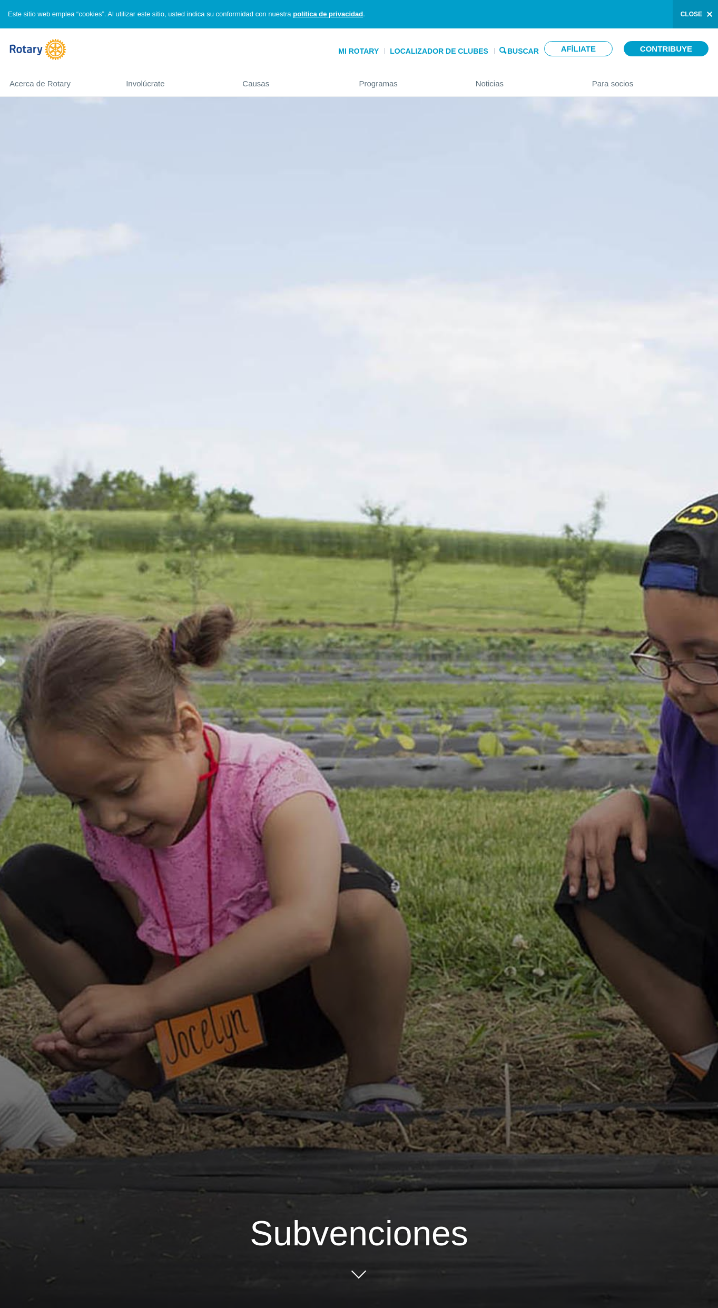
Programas (406, 79)
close (691, 14)
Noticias (523, 79)
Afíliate (578, 48)
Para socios (650, 79)
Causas (290, 79)
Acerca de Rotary (57, 79)
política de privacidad (328, 14)
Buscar (523, 50)
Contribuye (666, 48)
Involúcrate (173, 79)
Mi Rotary (358, 51)
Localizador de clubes (439, 51)
